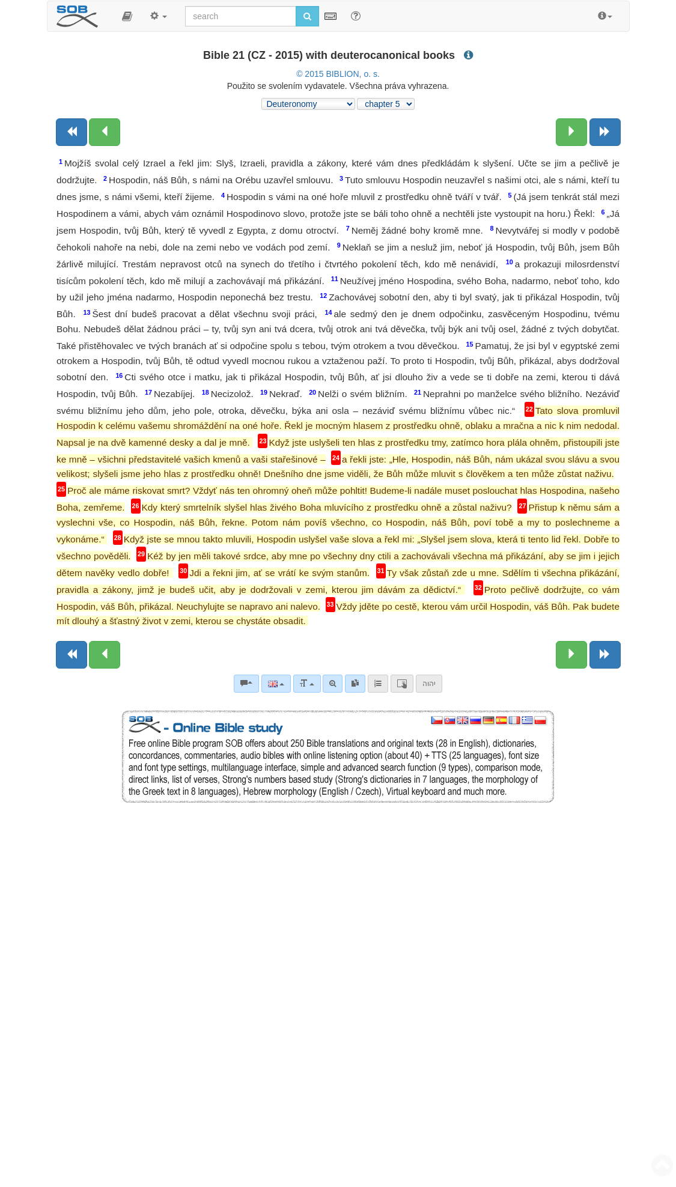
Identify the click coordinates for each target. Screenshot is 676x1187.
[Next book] (605, 132)
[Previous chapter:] (104, 132)
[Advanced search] (333, 684)
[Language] (276, 684)
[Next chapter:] (571, 132)
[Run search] (307, 16)
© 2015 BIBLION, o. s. (338, 74)
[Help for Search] (356, 15)
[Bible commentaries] (246, 684)
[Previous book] (71, 132)
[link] (355, 684)
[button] (127, 16)
